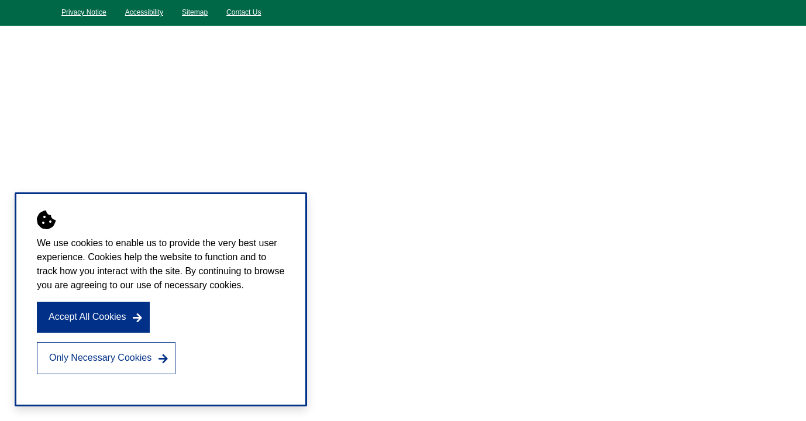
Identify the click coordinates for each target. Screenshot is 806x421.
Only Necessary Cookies (100, 358)
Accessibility (144, 12)
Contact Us (243, 12)
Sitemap (195, 12)
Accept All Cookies (87, 317)
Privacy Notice (83, 12)
